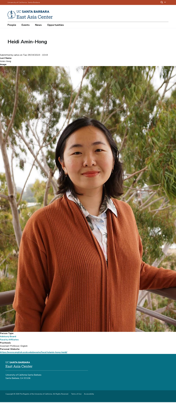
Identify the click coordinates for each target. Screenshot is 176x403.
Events (26, 25)
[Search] (163, 2)
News (38, 25)
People (12, 25)
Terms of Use (76, 395)
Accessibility (89, 395)
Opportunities (55, 25)
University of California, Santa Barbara (24, 2)
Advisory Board (8, 337)
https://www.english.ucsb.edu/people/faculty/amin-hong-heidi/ (33, 353)
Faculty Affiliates (9, 340)
